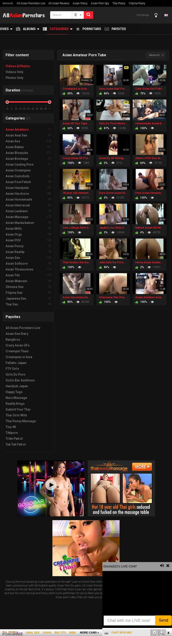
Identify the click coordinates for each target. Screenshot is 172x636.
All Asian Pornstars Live (31, 3)
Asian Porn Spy (100, 3)
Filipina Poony (137, 3)
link (168, 566)
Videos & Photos (18, 66)
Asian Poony (80, 3)
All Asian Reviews (58, 3)
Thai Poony (118, 3)
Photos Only (14, 78)
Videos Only (14, 72)
